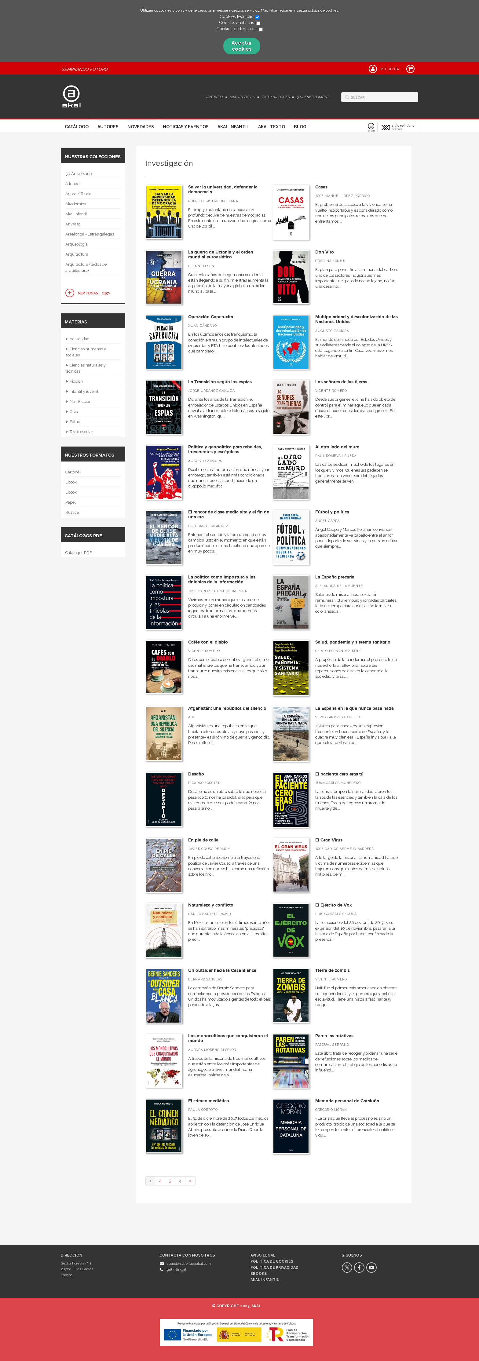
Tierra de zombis (332, 970)
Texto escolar (79, 432)
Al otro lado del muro (337, 447)
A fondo (72, 183)
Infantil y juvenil (81, 391)
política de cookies (323, 10)
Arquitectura (76, 254)
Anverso (72, 224)
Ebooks (258, 1274)
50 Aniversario (78, 173)
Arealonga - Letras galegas (89, 234)
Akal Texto (271, 126)
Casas (321, 187)
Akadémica (75, 204)
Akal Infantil (233, 126)
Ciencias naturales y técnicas (85, 368)
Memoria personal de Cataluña (347, 1101)
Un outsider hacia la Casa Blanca (222, 970)
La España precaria (334, 577)
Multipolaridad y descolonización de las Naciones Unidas (356, 319)
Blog (300, 126)
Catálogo (77, 126)
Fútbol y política (332, 512)
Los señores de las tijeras (341, 382)
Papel (70, 502)
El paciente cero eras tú (339, 774)
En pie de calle (203, 840)
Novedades (140, 126)
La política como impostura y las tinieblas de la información (221, 579)
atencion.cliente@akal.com (189, 1263)
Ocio (71, 411)
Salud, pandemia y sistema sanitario (352, 642)
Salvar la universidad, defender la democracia (223, 189)
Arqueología (76, 244)
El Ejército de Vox (333, 905)
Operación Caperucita (210, 317)
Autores (108, 126)
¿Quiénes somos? (312, 97)
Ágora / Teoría (78, 194)
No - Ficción (78, 401)
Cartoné (72, 472)
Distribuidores (276, 97)
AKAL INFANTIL (264, 1280)
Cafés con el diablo (208, 642)
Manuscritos (242, 97)
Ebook (71, 482)
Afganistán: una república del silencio (227, 708)
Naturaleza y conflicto (210, 905)
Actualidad (77, 339)
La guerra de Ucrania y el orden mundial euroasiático (220, 254)
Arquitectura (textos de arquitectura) (86, 267)
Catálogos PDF (78, 552)
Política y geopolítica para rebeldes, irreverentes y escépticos (225, 449)
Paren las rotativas (334, 1036)
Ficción (74, 381)
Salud (72, 421)
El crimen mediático (208, 1101)
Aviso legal (263, 1255)
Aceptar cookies (242, 46)
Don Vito (324, 252)
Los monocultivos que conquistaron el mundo (228, 1038)
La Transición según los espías (220, 382)
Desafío (196, 774)
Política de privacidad (274, 1267)
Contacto (214, 97)
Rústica (72, 512)
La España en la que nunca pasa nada (354, 708)
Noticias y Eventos (186, 126)
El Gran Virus (328, 840)
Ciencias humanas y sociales (85, 351)
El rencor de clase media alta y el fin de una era (228, 514)
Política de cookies (271, 1261)
